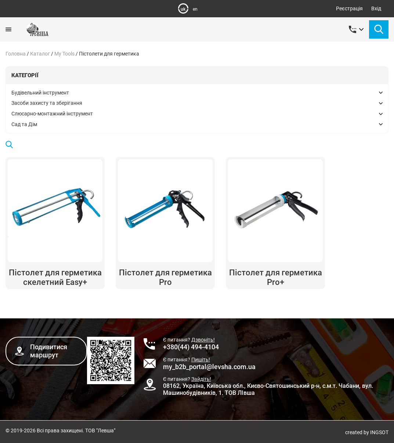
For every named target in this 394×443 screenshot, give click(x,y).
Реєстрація (349, 8)
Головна (16, 54)
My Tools (64, 54)
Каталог (40, 54)
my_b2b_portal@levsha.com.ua (209, 367)
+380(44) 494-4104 (191, 347)
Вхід (376, 8)
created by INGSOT (366, 432)
